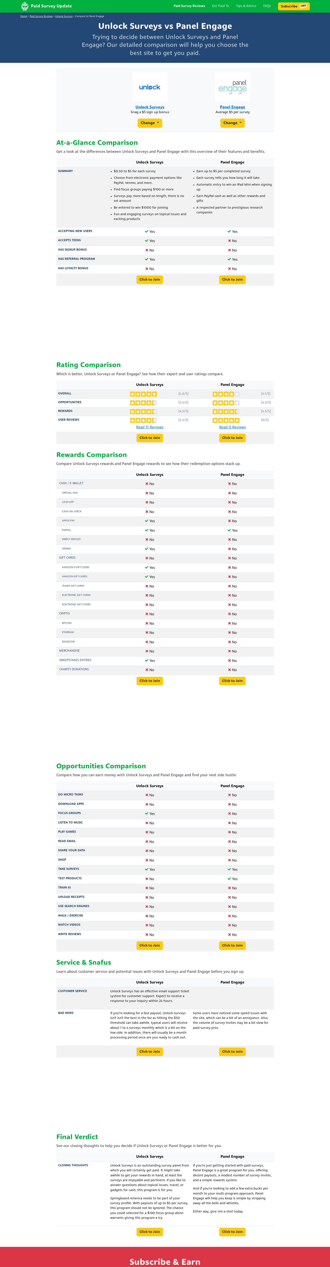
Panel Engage (232, 109)
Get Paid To (220, 6)
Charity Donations (74, 672)
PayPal (66, 533)
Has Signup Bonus (72, 252)
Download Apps (71, 807)
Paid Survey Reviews (189, 6)
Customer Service (72, 994)
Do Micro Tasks (70, 797)
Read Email (67, 844)
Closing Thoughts (73, 1168)
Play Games (67, 835)
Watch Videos (69, 928)
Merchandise (69, 654)
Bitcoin (66, 626)
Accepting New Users (75, 234)
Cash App (68, 505)
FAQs (267, 6)
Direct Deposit (71, 542)
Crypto (64, 616)
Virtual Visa (70, 496)
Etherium (68, 635)
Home (23, 16)
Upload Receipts (71, 900)
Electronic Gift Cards (76, 598)
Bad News (65, 1016)
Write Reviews (69, 937)
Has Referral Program (76, 262)
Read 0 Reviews (232, 430)
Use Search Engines (73, 909)
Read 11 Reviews (149, 430)
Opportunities (69, 405)
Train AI (64, 890)
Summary (65, 174)
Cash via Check (71, 514)
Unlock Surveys (64, 16)
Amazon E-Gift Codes (75, 570)
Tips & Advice (246, 6)
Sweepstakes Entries (75, 663)
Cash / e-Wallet (71, 486)
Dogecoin (68, 645)
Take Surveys (68, 872)
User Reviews (68, 422)
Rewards (65, 414)
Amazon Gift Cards (74, 579)
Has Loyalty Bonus (73, 271)
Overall (64, 396)
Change (148, 125)
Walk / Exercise (70, 918)
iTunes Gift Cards (73, 589)
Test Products (70, 881)
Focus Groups (69, 816)
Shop (62, 863)
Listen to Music (70, 825)
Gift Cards (67, 561)
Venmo (66, 552)
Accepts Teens (69, 243)
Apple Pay (68, 524)
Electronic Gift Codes (76, 607)
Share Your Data (71, 853)
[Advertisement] (165, 326)
